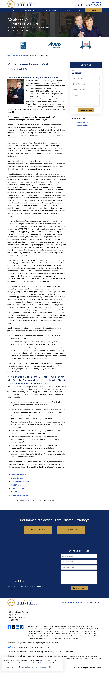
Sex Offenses (16, 485)
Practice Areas (51, 10)
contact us (32, 500)
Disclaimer (71, 602)
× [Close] (61, 659)
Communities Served (19, 55)
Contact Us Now (86, 110)
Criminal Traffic (17, 488)
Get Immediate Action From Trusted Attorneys (54, 520)
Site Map (89, 602)
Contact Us (97, 2)
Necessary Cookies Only (28, 667)
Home (13, 10)
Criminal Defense (82, 123)
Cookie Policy (33, 647)
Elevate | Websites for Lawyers (88, 668)
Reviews (67, 10)
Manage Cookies (45, 647)
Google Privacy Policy (46, 652)
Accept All (9, 667)
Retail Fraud (16, 492)
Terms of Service (64, 652)
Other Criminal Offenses (21, 481)
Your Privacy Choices (17, 647)
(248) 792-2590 (93, 5)
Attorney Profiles (30, 10)
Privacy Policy (80, 602)
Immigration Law (82, 125)
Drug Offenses (17, 478)
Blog (79, 10)
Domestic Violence (18, 475)
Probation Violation (19, 495)
